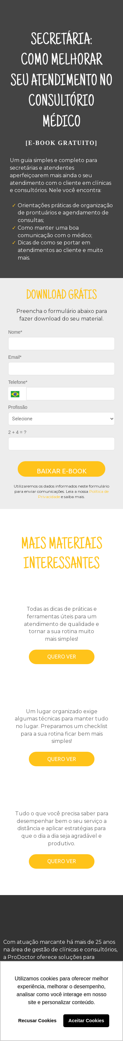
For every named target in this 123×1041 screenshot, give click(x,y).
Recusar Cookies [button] (37, 1020)
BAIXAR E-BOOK (62, 471)
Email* (14, 357)
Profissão (17, 407)
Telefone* (17, 382)
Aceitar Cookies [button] (86, 1020)
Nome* (15, 332)
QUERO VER (61, 657)
